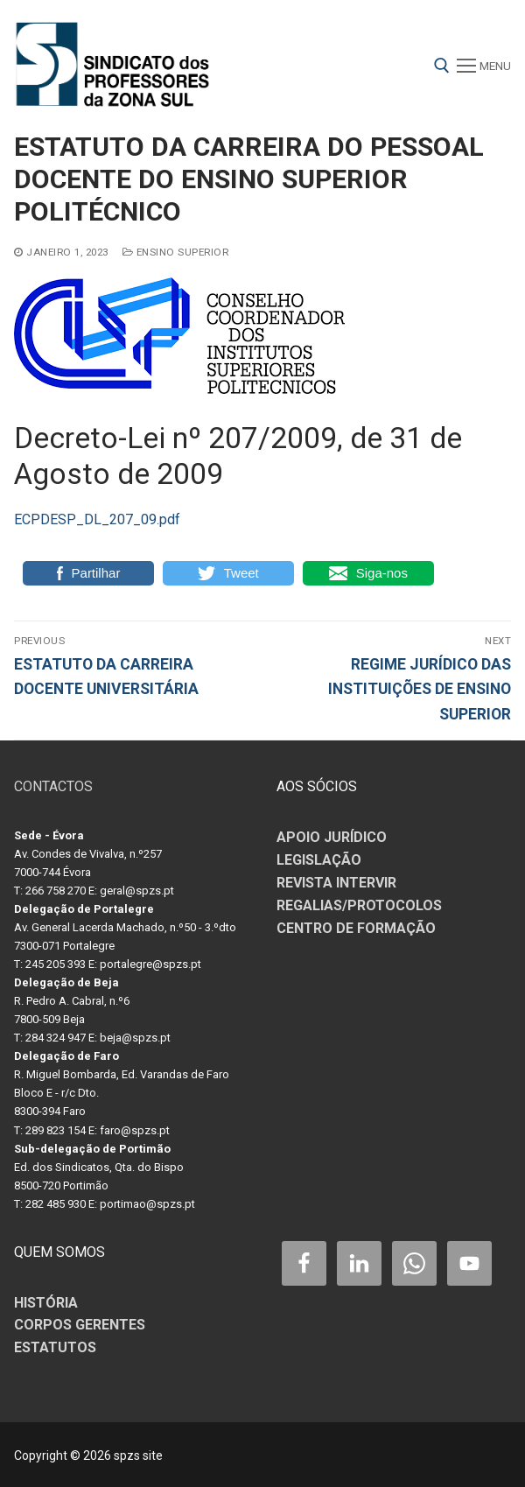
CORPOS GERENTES (79, 1324)
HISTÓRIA (46, 1302)
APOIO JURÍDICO (331, 837)
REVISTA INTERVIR (336, 882)
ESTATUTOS (55, 1347)
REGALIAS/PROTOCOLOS (359, 905)
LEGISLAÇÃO (318, 860)
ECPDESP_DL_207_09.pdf (97, 519)
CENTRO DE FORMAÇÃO (356, 928)
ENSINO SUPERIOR (175, 252)
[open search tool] (442, 66)
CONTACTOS (53, 786)
